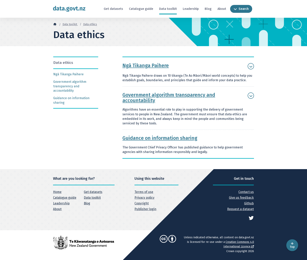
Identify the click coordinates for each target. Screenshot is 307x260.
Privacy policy (144, 197)
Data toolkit (168, 9)
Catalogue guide (141, 9)
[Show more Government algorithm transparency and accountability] (251, 95)
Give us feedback (241, 197)
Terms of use (143, 192)
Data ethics (90, 24)
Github (249, 203)
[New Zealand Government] (83, 242)
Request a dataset (240, 209)
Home (57, 192)
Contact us (246, 192)
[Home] (54, 24)
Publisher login (145, 209)
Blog (208, 9)
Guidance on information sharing (71, 100)
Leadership (191, 9)
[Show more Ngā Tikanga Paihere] (251, 66)
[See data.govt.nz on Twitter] (251, 218)
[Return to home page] (69, 9)
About (221, 9)
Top (292, 245)
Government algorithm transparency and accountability (69, 86)
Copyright (141, 203)
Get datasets (113, 9)
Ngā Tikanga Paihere (68, 74)
